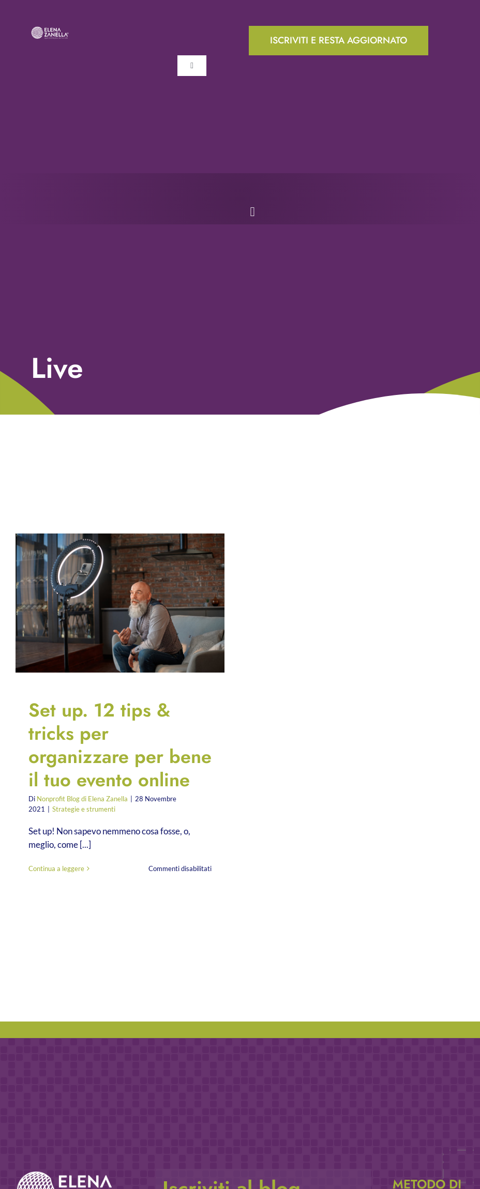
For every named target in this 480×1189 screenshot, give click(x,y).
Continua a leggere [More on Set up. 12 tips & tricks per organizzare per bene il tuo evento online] (56, 868)
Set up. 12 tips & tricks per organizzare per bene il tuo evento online (120, 745)
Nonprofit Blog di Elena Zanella (82, 799)
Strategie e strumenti (83, 809)
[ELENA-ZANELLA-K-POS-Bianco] (50, 30)
